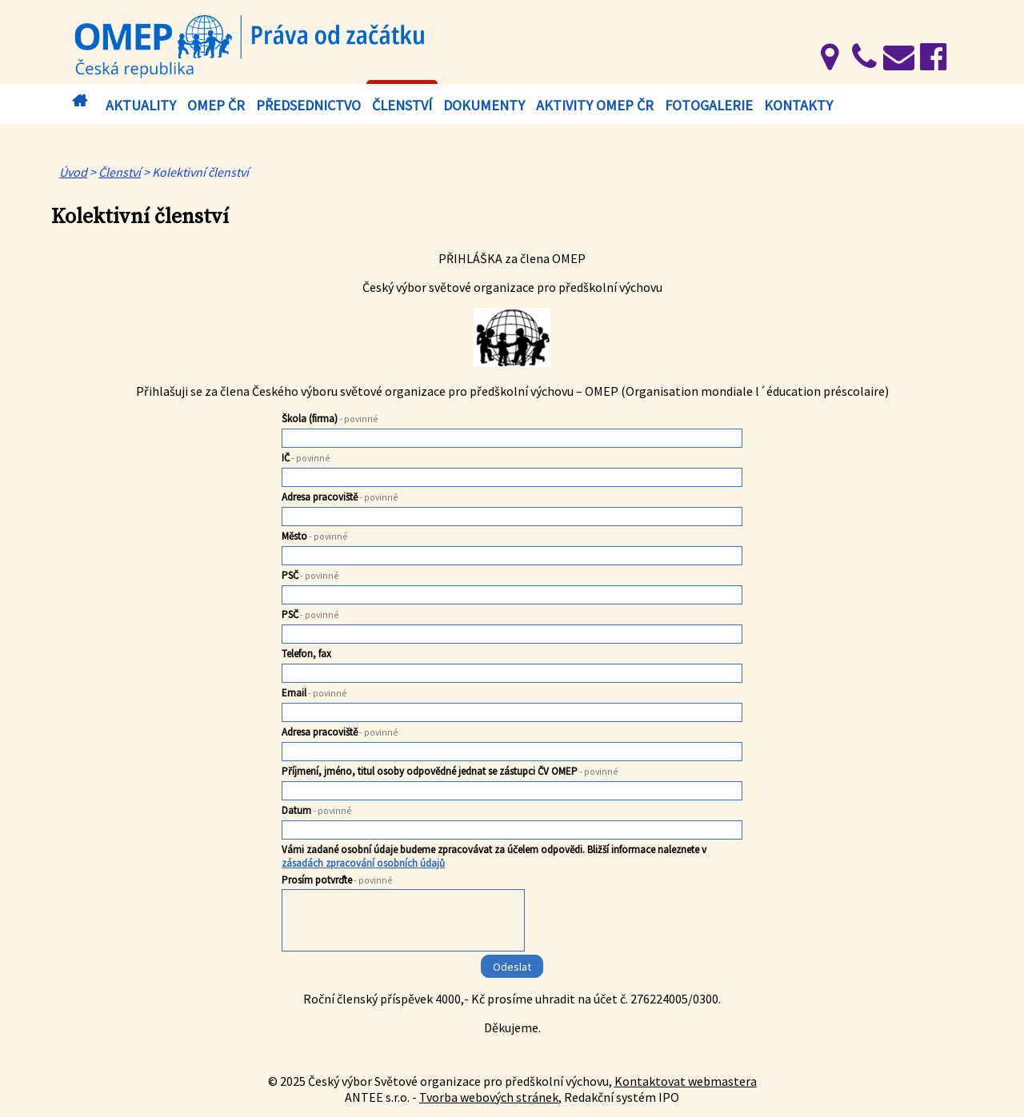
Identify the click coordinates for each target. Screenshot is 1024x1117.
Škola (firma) (330, 418)
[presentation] (404, 923)
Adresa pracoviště (340, 497)
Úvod (79, 101)
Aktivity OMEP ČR (595, 105)
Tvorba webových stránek (488, 1097)
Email (314, 693)
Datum (317, 810)
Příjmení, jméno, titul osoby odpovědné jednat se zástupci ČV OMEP (450, 771)
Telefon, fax (306, 653)
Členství (402, 105)
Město (315, 536)
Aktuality (141, 105)
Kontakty (798, 105)
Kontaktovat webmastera (685, 1081)
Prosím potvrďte (337, 880)
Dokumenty (484, 105)
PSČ (310, 575)
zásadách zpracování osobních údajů (363, 863)
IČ (306, 458)
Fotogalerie (709, 105)
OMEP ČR (216, 105)
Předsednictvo (308, 105)
